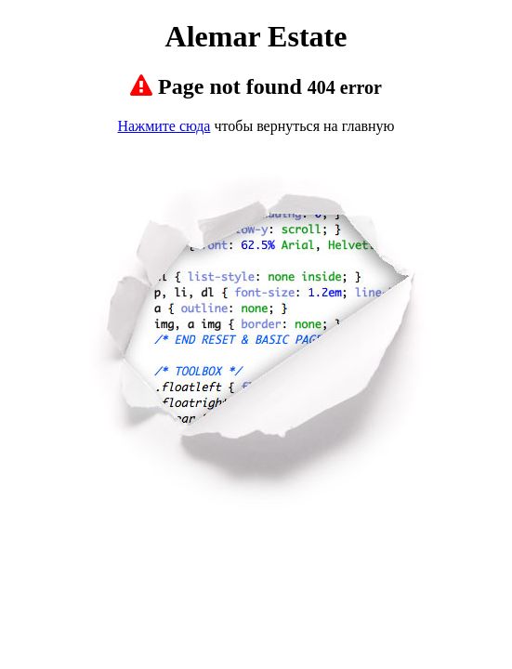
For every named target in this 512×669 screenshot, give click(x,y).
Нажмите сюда (163, 126)
